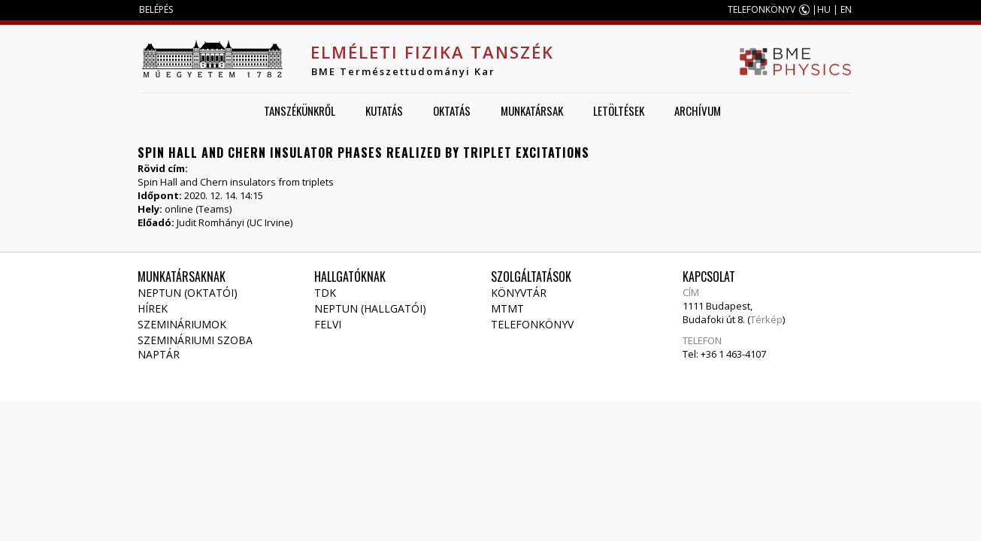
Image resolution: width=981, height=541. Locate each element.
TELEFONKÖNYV (761, 9)
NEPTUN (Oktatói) (188, 293)
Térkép (766, 319)
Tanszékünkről (299, 110)
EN (846, 9)
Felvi (327, 324)
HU (824, 9)
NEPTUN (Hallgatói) (370, 308)
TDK (325, 293)
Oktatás (452, 110)
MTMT (507, 308)
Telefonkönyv (532, 324)
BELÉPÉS (156, 9)
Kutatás (384, 110)
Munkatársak (532, 110)
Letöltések (618, 110)
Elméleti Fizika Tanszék (432, 52)
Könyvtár (519, 293)
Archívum (697, 110)
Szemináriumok (182, 324)
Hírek (153, 308)
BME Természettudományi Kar (403, 71)
